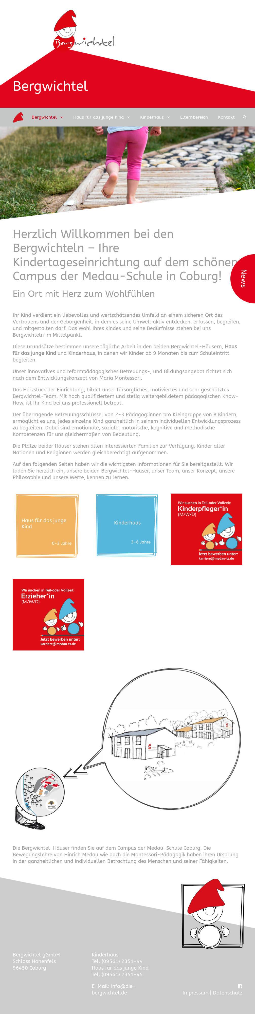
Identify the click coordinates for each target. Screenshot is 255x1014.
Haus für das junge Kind (98, 117)
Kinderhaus (152, 117)
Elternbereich (194, 117)
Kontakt (226, 117)
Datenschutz (227, 993)
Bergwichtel (44, 117)
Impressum (195, 993)
